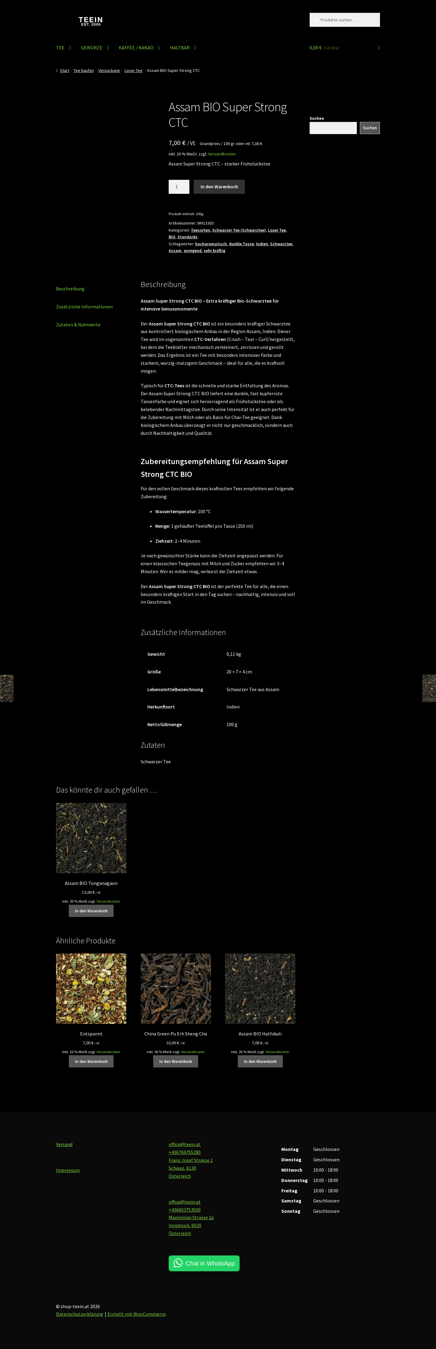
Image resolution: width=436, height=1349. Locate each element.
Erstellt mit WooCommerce (136, 1314)
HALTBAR (180, 47)
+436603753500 (185, 1210)
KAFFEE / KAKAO (136, 47)
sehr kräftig (214, 250)
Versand (64, 1144)
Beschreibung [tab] (70, 289)
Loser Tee (133, 70)
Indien (262, 244)
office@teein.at (185, 1144)
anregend (193, 250)
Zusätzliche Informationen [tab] (84, 307)
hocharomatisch (211, 244)
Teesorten (200, 230)
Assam (175, 250)
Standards (188, 237)
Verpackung (109, 70)
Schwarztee (281, 244)
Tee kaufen (84, 70)
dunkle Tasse (241, 244)
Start (64, 70)
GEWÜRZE (91, 47)
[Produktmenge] (179, 187)
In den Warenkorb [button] (91, 911)
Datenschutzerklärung (79, 1314)
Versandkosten (222, 154)
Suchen (317, 118)
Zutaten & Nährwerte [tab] (78, 324)
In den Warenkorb (219, 186)
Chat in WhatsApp (210, 1263)
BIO (172, 237)
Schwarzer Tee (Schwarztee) (239, 230)
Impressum (68, 1170)
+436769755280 (185, 1152)
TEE (60, 47)
